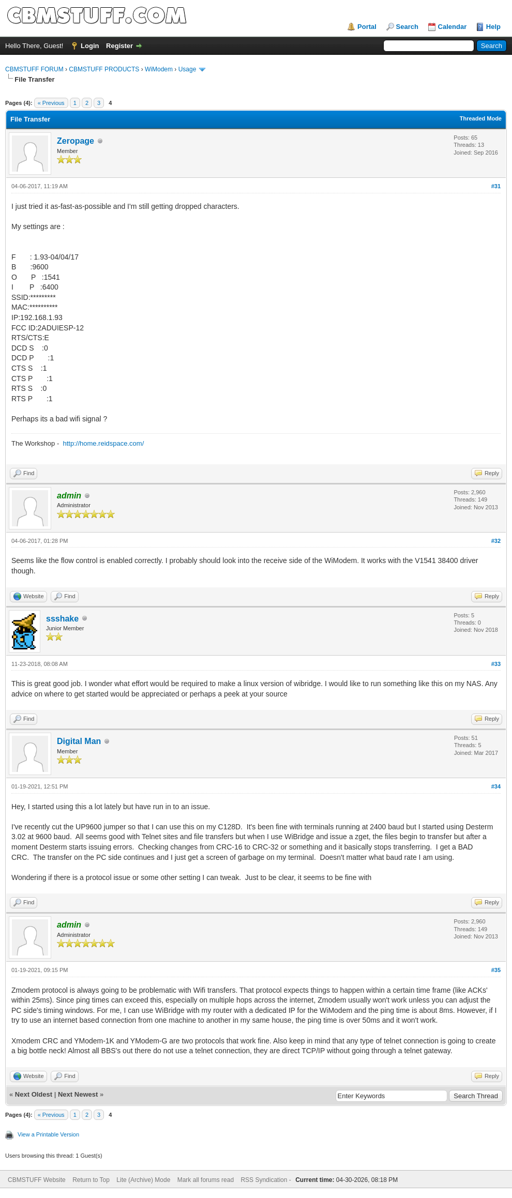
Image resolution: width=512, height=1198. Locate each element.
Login (90, 46)
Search (407, 27)
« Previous (51, 103)
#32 (496, 541)
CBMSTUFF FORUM (34, 69)
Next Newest (78, 1094)
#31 (496, 186)
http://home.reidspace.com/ (103, 443)
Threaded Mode (481, 118)
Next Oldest (33, 1094)
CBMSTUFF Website (37, 1180)
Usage (187, 69)
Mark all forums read (205, 1180)
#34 (496, 786)
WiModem (159, 69)
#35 (496, 970)
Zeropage (75, 141)
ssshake (62, 618)
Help (493, 27)
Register (119, 46)
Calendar (452, 27)
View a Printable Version (48, 1134)
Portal (367, 27)
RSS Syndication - (266, 1180)
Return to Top (91, 1180)
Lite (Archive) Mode (143, 1180)
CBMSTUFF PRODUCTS (104, 69)
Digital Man (79, 741)
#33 (496, 664)
